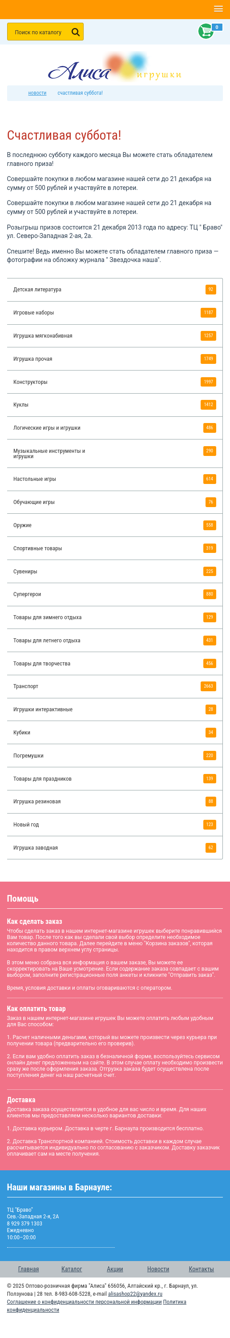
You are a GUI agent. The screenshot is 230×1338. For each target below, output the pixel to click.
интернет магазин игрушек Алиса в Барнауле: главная (17, 93)
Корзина (204, 31)
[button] (218, 9)
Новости (158, 1269)
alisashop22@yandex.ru (135, 1293)
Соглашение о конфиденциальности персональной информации (84, 1301)
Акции (115, 1269)
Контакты (201, 1269)
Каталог (71, 1269)
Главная (28, 1269)
